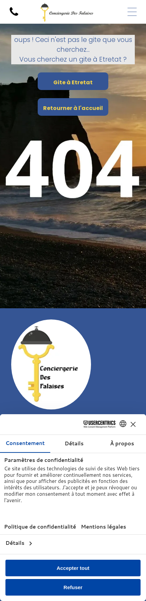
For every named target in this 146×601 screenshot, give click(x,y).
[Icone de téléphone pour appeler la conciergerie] (13, 15)
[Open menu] (132, 12)
